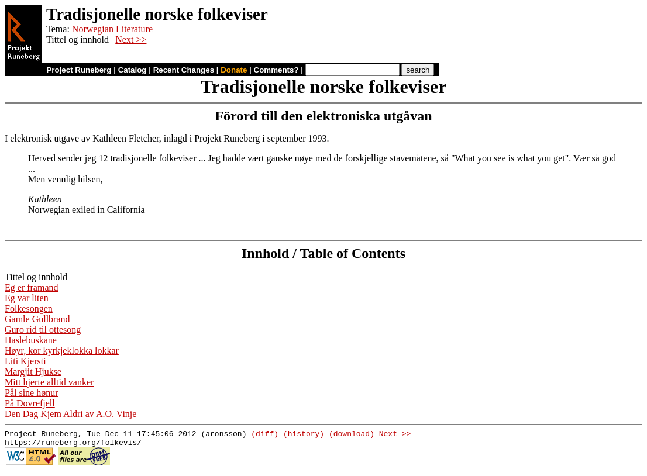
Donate (234, 69)
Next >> (130, 39)
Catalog (132, 69)
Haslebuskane (31, 340)
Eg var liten (27, 298)
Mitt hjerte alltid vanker (49, 382)
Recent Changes (183, 69)
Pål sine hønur (31, 393)
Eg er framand (31, 287)
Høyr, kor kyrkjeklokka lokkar (62, 351)
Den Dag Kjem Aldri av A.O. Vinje (70, 414)
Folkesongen (29, 308)
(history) (303, 435)
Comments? (276, 69)
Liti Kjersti (25, 361)
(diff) (264, 435)
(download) (351, 435)
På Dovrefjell (30, 403)
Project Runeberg (78, 69)
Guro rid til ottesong (43, 329)
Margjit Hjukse (33, 372)
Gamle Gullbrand (37, 319)
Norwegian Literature (112, 29)
